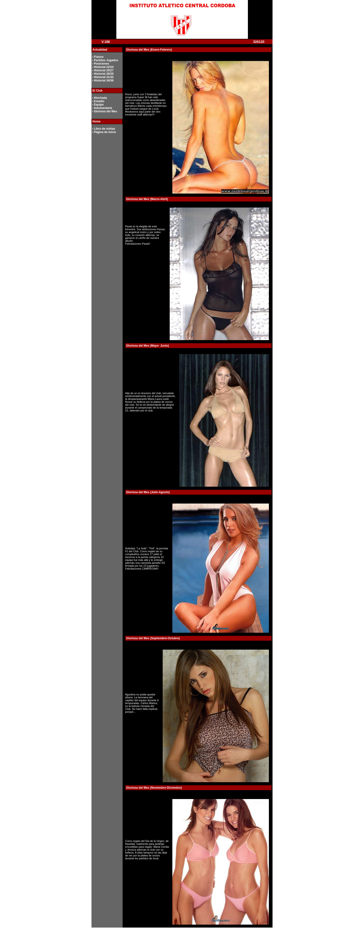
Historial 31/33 (103, 77)
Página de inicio (105, 132)
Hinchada (100, 98)
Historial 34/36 (103, 80)
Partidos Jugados (106, 60)
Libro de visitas (104, 128)
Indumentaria (103, 108)
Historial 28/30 (103, 73)
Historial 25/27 (103, 70)
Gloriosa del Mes (105, 111)
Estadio (99, 101)
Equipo (99, 104)
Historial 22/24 (103, 67)
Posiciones (101, 63)
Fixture (99, 57)
